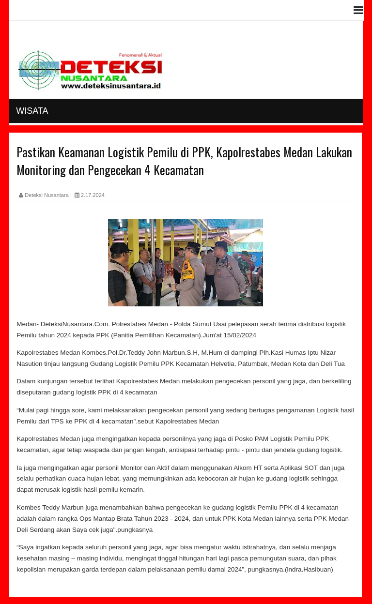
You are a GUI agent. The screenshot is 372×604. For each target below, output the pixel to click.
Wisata (32, 111)
